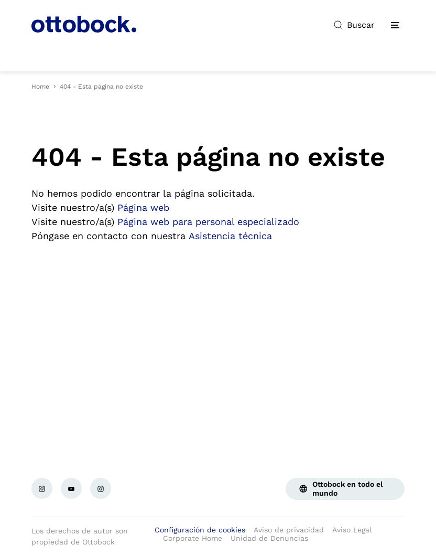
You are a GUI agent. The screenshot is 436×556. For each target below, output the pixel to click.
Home (40, 86)
